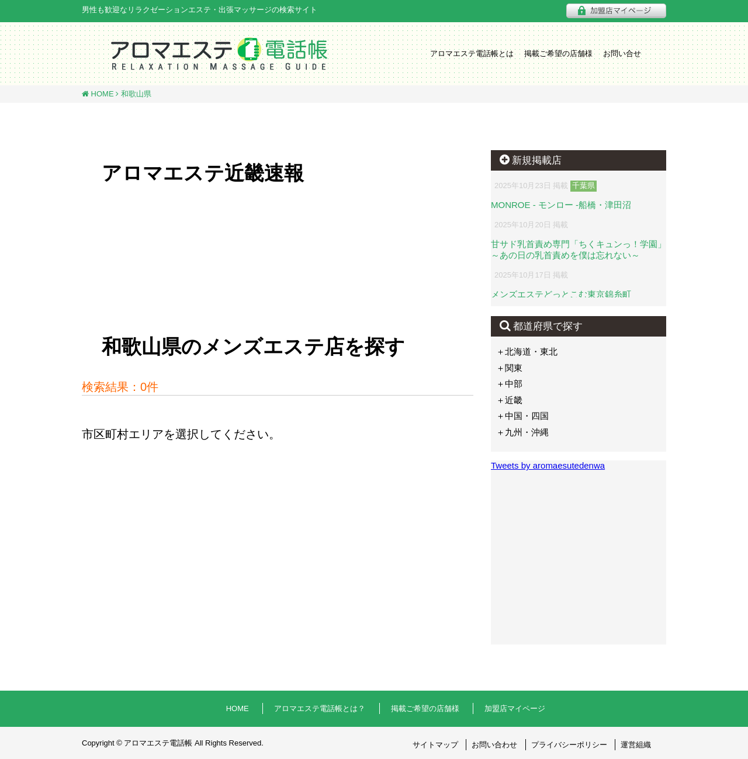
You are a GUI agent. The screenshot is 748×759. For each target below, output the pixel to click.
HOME (101, 93)
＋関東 (509, 368)
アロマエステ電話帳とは (472, 53)
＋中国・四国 (522, 416)
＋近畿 (509, 400)
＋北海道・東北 (526, 351)
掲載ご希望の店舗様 (558, 53)
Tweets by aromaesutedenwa (548, 465)
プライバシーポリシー (569, 744)
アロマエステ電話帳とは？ (319, 708)
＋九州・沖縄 (522, 432)
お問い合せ (622, 53)
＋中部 (509, 384)
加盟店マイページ (514, 708)
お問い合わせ (494, 744)
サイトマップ (435, 744)
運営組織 (636, 744)
